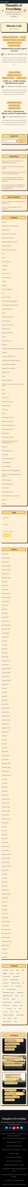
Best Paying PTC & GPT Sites (9, 234)
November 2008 (6, 933)
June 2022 (4, 692)
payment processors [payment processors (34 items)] (7, 1002)
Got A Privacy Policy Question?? (14, 1157)
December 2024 (6, 597)
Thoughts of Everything (13, 7)
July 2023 (4, 641)
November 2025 (6, 569)
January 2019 (5, 850)
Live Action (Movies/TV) (8, 356)
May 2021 (4, 743)
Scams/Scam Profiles (7, 437)
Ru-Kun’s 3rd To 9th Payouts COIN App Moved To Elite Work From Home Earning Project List (13, 179)
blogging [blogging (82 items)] (5, 973)
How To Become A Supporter (14, 1161)
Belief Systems (6, 230)
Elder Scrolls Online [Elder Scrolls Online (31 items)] (15, 983)
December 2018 (6, 854)
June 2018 (4, 878)
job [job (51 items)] (3, 989)
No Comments (24, 54)
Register (5, 538)
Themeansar (17, 1135)
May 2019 (4, 834)
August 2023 (5, 637)
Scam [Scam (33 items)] (20, 1008)
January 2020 (5, 803)
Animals (4, 222)
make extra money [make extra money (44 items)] (11, 989)
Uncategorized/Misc (7, 484)
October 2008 (6, 937)
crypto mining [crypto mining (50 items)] (16, 976)
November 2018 (6, 858)
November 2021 (6, 720)
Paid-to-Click (5, 397)
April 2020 (5, 791)
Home (4, 1138)
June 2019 (4, 830)
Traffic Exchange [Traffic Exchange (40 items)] (20, 1015)
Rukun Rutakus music (7, 429)
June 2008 (5, 953)
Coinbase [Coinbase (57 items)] (11, 973)
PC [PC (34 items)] (3, 1008)
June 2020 (4, 783)
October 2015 (5, 890)
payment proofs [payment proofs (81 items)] (6, 1005)
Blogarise (9, 1135)
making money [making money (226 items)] (20, 992)
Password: (5, 524)
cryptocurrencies (6, 277)
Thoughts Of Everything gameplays (11, 470)
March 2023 (5, 656)
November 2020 (6, 767)
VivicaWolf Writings (7, 492)
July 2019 (4, 826)
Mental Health (5, 372)
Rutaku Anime (5, 433)
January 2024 (5, 621)
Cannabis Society (6, 245)
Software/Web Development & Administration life (10, 441)
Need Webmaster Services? (11, 1165)
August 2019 (5, 822)
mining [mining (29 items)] (17, 995)
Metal (3, 376)
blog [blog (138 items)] (23, 970)
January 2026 (5, 562)
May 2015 (4, 905)
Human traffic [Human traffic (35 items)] (18, 986)
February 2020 (6, 799)
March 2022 (5, 704)
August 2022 (5, 684)
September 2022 (6, 680)
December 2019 (6, 807)
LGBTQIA (4, 352)
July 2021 (4, 736)
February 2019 (5, 846)
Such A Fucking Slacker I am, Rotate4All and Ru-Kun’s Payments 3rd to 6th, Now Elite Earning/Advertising (13, 186)
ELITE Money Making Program (10, 301)
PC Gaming (5, 409)
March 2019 (5, 842)
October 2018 (5, 862)
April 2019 (4, 838)
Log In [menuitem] (2, 1)
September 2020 (6, 775)
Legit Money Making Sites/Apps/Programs (14, 40)
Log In (7, 535)
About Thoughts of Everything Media (16, 1138)
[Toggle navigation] (2, 10)
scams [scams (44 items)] (11, 1011)
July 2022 (4, 688)
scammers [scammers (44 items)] (5, 1011)
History (4, 336)
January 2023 (5, 664)
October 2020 (5, 771)
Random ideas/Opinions (8, 425)
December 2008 (6, 929)
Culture (4, 281)
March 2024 (5, 617)
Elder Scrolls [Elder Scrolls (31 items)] (6, 983)
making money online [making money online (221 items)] (8, 995)
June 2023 (4, 645)
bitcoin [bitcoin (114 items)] (17, 970)
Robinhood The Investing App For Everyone (14, 49)
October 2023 (5, 633)
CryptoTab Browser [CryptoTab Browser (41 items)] (14, 979)
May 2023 (4, 649)
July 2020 (4, 779)
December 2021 (6, 716)
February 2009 (6, 921)
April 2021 (4, 747)
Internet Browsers (6, 340)
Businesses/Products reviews (10, 37)
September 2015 (6, 894)
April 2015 (4, 909)
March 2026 (5, 554)
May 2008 (4, 957)
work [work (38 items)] (15, 1018)
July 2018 (4, 874)
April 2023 (5, 653)
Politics (4, 413)
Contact (24, 1149)
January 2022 (5, 712)
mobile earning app (7, 380)
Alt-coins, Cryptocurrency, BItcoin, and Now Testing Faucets (14, 112)
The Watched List (6, 462)
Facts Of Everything (7, 309)
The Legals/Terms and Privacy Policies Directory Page (14, 1169)
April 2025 (5, 585)
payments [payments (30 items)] (15, 1005)
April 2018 (4, 886)
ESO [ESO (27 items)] (23, 983)
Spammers (5, 446)
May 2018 (4, 882)
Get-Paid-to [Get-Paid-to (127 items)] (5, 986)
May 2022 (4, 696)
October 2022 (5, 676)
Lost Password (7, 540)
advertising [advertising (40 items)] (5, 970)
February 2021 (5, 755)
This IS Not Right (6, 466)
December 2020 (6, 763)
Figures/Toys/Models (7, 317)
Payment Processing (14, 105)
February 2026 (6, 558)
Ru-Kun (4, 54)
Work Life (4, 499)
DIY (3, 293)
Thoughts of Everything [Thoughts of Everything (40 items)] (8, 1015)
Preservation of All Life (8, 417)
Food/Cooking (5, 321)
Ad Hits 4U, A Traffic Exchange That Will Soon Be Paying (14, 82)
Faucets (4, 313)
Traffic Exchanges (21, 78)
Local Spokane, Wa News (8, 364)
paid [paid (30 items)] (22, 995)
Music (3, 389)
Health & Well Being (7, 332)
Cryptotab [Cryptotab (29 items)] (5, 979)
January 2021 (5, 759)
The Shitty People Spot (8, 458)
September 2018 (6, 866)
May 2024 (4, 609)
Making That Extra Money (14, 42)
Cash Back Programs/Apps (9, 249)
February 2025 (6, 593)
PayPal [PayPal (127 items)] (21, 1005)
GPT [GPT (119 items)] (12, 986)
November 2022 (6, 672)
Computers (5, 265)
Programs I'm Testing (14, 45)
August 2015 (5, 898)
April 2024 (4, 613)
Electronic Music (6, 297)
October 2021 (5, 724)
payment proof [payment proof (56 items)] (18, 1002)
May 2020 (4, 787)
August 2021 (5, 732)
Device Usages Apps (7, 289)
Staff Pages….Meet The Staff (14, 1142)
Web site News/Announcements (10, 496)
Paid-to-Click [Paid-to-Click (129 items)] (6, 999)
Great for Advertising (14, 72)
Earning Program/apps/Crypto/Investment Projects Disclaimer (14, 1175)
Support (22, 1165)
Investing (23, 37)
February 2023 (6, 660)
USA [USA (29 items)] (4, 1018)
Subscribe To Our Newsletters (18, 1184)
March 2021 (5, 751)
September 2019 (6, 819)
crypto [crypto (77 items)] (17, 973)
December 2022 (6, 668)
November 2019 (6, 811)
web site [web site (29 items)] (10, 1018)
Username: (6, 517)
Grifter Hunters (6, 329)
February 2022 (6, 708)
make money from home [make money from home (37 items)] (8, 992)
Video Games (5, 488)
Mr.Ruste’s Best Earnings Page (14, 1146)
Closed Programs (6, 261)
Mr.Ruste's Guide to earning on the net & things (12, 385)
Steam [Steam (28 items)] (17, 1011)
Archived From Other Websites (10, 226)
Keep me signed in (9, 531)
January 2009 (5, 925)
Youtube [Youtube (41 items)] (15, 1021)
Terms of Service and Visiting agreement (14, 1180)
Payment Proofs (6, 405)
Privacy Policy (5, 1184)
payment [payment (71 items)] (14, 999)
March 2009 (5, 917)
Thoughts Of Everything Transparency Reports (12, 475)
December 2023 (6, 625)
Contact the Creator (14, 1153)
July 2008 (4, 949)
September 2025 (6, 577)
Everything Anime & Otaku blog (10, 305)
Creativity (4, 269)
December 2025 (6, 566)
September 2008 (6, 941)
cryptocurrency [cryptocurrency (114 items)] (6, 976)
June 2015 (4, 902)
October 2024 (5, 601)
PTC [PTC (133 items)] (15, 1008)
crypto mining (5, 273)
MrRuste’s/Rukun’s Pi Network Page (11, 1149)
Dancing (4, 285)
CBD (3, 257)
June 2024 (4, 605)
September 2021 (6, 728)
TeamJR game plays (7, 450)
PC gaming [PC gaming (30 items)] (9, 1008)
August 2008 (5, 945)
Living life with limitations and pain (11, 360)
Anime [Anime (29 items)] (12, 970)
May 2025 (4, 581)
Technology (5, 454)
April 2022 (4, 700)
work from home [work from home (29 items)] (7, 1021)
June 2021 (4, 739)
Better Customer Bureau (8, 238)
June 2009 (4, 913)
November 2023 (6, 629)
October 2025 (5, 573)
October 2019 (5, 815)
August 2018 (5, 870)
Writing (4, 503)
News (3, 393)
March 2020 (5, 795)
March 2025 (5, 589)
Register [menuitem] (7, 1)
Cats (3, 253)
